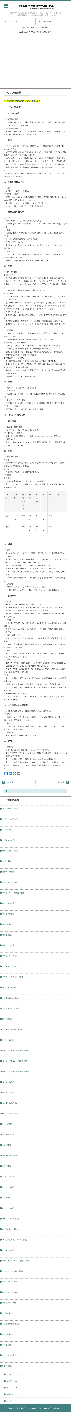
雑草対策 (3, 73)
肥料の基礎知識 (6, 66)
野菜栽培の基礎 (6, 56)
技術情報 (3, 49)
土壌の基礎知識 (6, 59)
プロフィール (5, 83)
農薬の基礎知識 (6, 63)
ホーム (2, 35)
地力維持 (3, 76)
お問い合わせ (5, 87)
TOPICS (3, 39)
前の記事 (10, 782)
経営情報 (3, 80)
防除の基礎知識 (6, 70)
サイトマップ (12, 1388)
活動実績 (3, 42)
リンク (9, 1401)
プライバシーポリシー (15, 1374)
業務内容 (3, 46)
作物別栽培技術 (6, 52)
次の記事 (61, 782)
